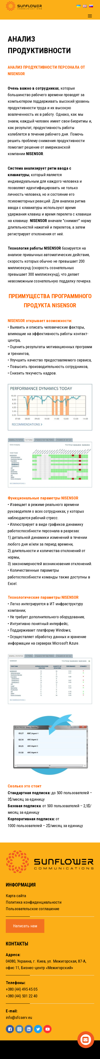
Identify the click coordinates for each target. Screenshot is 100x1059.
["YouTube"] (47, 1029)
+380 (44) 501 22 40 (21, 996)
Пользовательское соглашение (32, 908)
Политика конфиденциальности (33, 902)
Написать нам (25, 925)
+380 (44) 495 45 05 (21, 989)
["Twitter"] (38, 1029)
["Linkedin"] (29, 1029)
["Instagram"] (19, 1029)
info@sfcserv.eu (19, 1017)
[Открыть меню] (89, 16)
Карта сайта (16, 895)
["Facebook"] (10, 1029)
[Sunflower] (24, 6)
